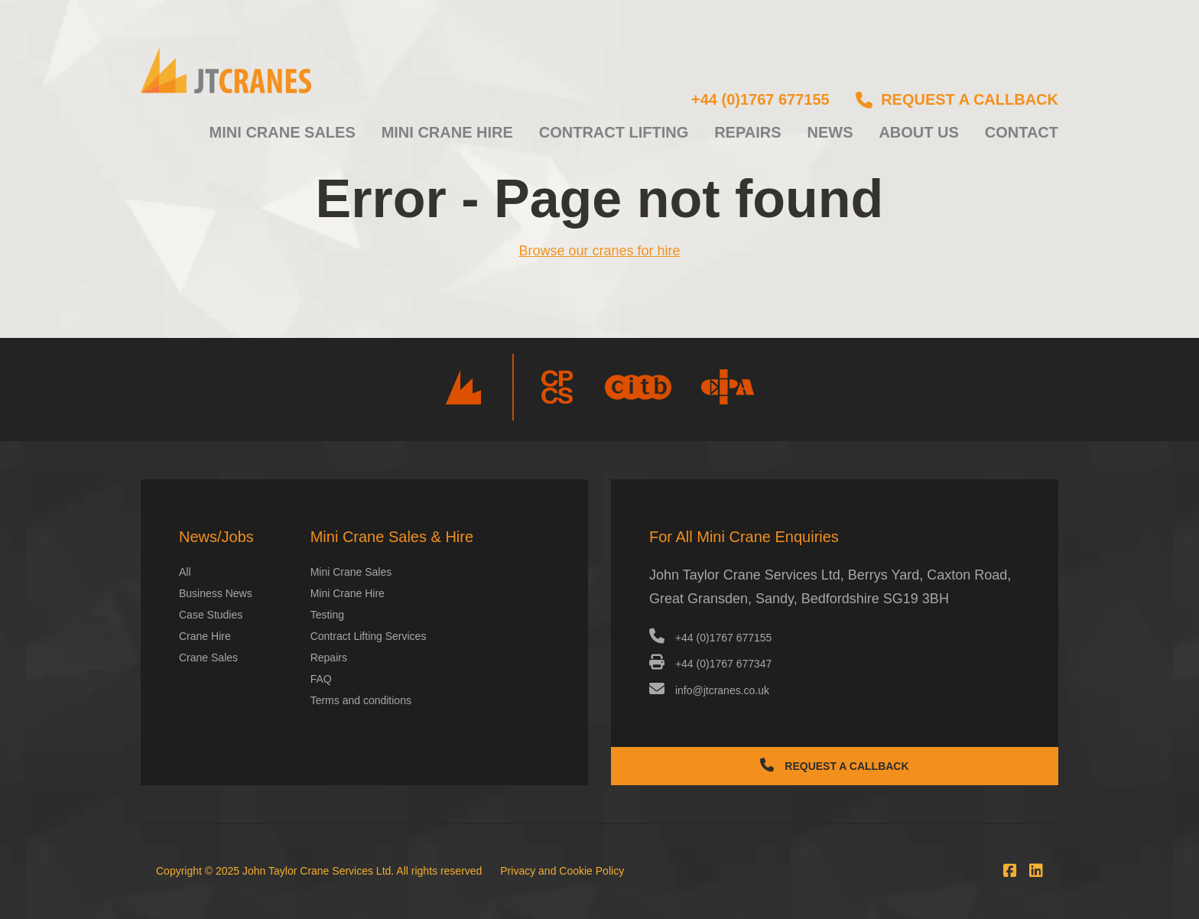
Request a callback (957, 99)
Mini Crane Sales (283, 132)
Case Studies (210, 615)
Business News (215, 593)
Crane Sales (208, 657)
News (830, 132)
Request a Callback (834, 765)
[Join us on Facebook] (1006, 870)
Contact (1021, 132)
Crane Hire (205, 636)
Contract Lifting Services (368, 636)
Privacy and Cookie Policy (562, 871)
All (185, 572)
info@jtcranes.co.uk (709, 690)
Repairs (747, 132)
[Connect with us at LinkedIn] (1032, 870)
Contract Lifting (614, 132)
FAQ (321, 679)
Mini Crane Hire (447, 132)
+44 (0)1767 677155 (760, 99)
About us (918, 132)
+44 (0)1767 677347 (710, 664)
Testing (327, 615)
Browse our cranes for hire (599, 250)
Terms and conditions (360, 700)
